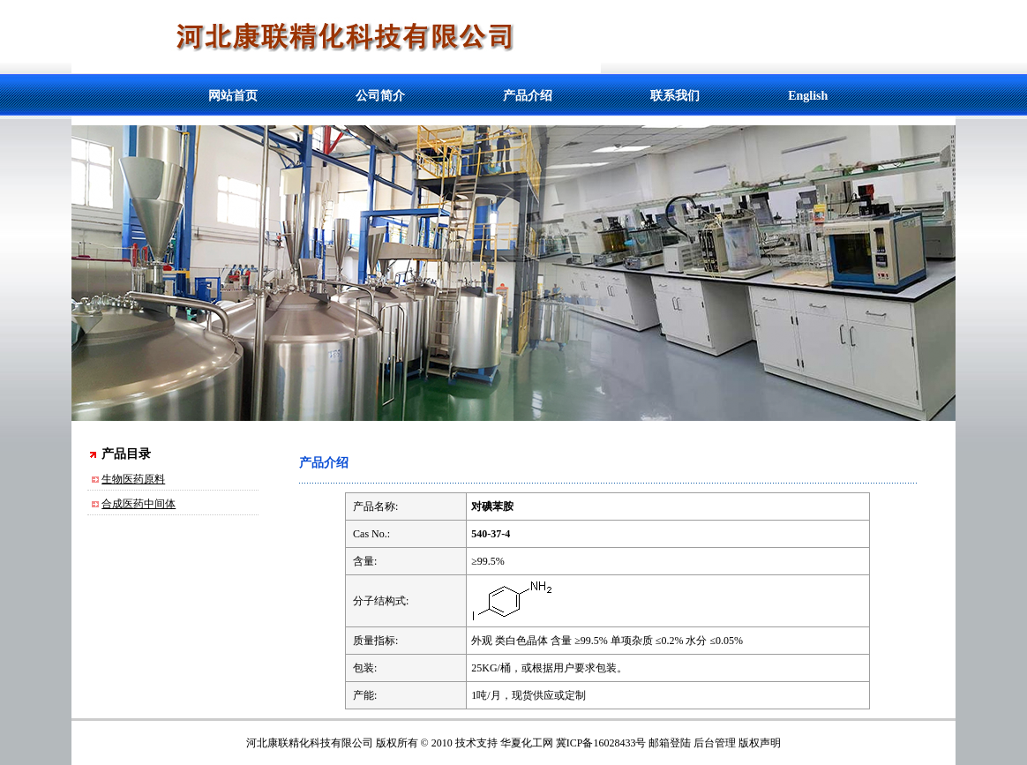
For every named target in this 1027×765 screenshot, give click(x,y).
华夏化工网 (526, 743)
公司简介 (380, 95)
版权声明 (759, 743)
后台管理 (714, 743)
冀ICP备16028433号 (601, 743)
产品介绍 (527, 95)
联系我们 (675, 95)
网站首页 (233, 95)
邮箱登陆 (669, 743)
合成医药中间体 (138, 504)
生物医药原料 (133, 479)
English (808, 95)
